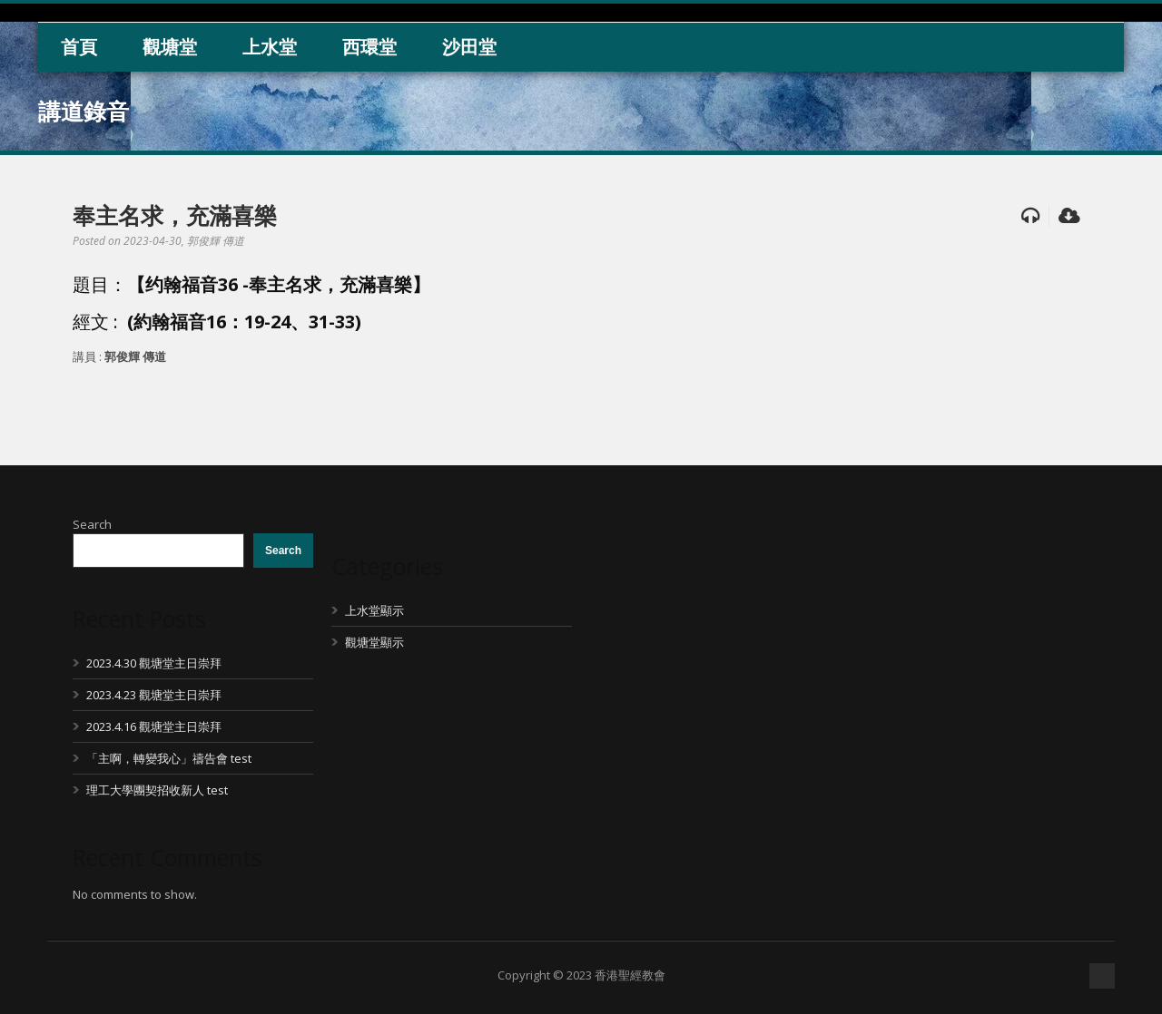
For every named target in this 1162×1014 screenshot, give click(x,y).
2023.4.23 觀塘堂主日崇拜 (154, 695)
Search (92, 524)
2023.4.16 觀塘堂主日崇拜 (154, 726)
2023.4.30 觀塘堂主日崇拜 (154, 663)
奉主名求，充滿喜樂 (175, 215)
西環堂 (369, 46)
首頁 (79, 46)
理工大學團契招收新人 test (157, 790)
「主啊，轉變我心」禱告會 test (168, 758)
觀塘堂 (170, 46)
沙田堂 (469, 46)
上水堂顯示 (374, 610)
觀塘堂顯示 (374, 642)
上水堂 (269, 46)
